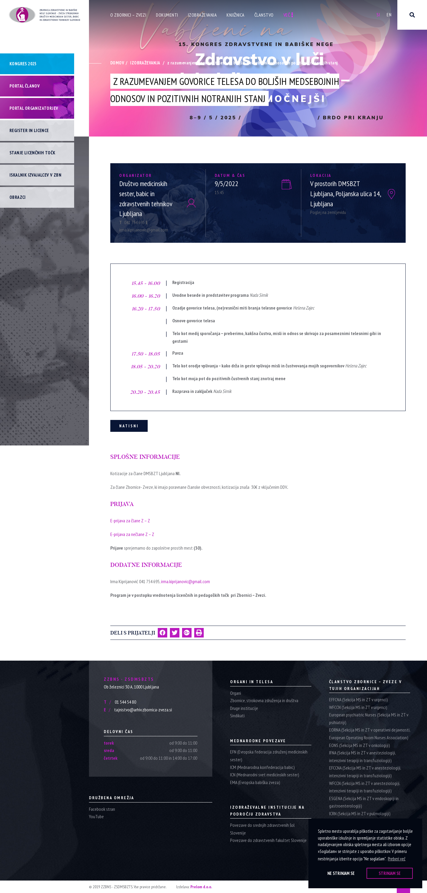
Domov (117, 63)
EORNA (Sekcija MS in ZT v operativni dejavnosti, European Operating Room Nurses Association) (369, 733)
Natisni (129, 426)
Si (378, 14)
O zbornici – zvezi (128, 15)
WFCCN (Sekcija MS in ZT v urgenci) (358, 707)
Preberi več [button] (396, 859)
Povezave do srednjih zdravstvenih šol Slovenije (262, 829)
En (389, 14)
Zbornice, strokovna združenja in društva (264, 700)
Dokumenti (167, 15)
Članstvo (264, 15)
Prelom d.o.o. (201, 886)
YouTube (96, 816)
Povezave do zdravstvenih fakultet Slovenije (268, 840)
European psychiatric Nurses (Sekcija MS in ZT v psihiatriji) (368, 718)
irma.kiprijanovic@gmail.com (185, 581)
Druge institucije (244, 708)
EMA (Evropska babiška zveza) (255, 782)
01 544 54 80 (120, 702)
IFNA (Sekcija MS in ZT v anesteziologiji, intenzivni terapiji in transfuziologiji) (362, 756)
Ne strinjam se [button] (341, 873)
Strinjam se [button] (390, 873)
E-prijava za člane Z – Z (130, 521)
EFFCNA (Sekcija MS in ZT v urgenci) (358, 699)
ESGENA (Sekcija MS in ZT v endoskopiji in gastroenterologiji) (364, 802)
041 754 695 (132, 222)
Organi (235, 693)
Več (288, 15)
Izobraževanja (202, 15)
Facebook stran (102, 809)
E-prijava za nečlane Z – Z (132, 534)
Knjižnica (236, 15)
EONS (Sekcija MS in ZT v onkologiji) (359, 745)
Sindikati (237, 715)
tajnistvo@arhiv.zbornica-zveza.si (138, 710)
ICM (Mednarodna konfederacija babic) (262, 767)
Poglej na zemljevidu (328, 212)
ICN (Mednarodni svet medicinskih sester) (264, 775)
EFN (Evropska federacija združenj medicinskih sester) (268, 755)
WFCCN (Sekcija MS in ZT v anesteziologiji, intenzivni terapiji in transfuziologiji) (364, 787)
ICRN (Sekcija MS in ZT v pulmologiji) (360, 813)
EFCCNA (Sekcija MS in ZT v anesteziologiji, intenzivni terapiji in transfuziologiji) (365, 771)
